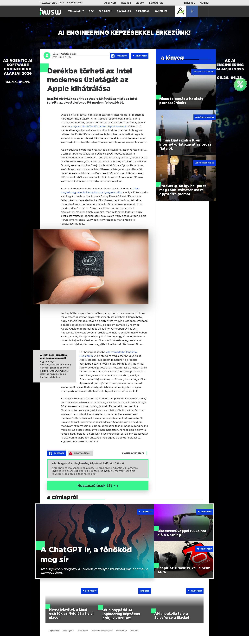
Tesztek (126, 3)
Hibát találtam (79, 453)
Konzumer (161, 11)
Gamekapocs (75, 3)
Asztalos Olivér (68, 54)
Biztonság (143, 11)
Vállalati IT (76, 11)
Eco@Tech (105, 11)
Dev (91, 11)
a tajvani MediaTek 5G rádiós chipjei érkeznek (99, 126)
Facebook (119, 56)
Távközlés (124, 11)
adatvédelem (121, 631)
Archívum (110, 3)
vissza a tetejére (133, 453)
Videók (140, 3)
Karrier (204, 3)
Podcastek (156, 3)
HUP (61, 3)
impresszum (54, 631)
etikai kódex (83, 631)
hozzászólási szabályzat (102, 631)
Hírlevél (189, 3)
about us (134, 631)
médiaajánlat (68, 631)
